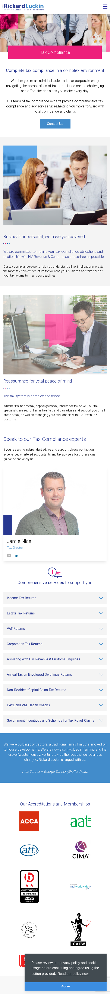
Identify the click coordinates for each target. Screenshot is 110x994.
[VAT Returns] (55, 629)
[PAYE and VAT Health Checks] (55, 705)
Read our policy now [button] (72, 973)
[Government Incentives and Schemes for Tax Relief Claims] (55, 721)
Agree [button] (65, 986)
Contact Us (55, 124)
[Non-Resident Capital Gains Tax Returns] (55, 690)
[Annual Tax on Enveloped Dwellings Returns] (55, 675)
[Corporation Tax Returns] (55, 644)
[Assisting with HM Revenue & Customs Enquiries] (55, 659)
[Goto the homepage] (23, 7)
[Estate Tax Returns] (55, 613)
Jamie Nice (19, 541)
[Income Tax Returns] (55, 598)
